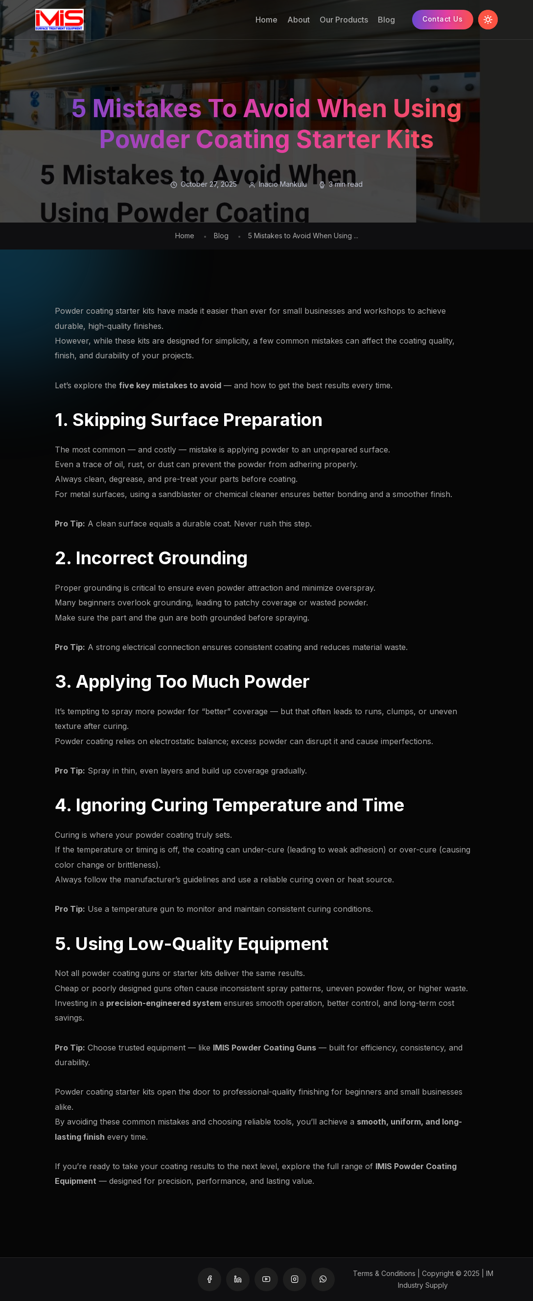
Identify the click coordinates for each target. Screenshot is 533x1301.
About (298, 20)
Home (266, 20)
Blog (385, 20)
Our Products (343, 20)
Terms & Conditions (384, 1273)
